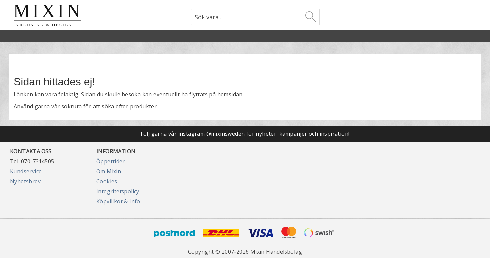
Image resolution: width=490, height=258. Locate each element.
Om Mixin (108, 171)
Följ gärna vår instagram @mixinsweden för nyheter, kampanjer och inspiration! (245, 133)
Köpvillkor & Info (118, 201)
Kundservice (25, 171)
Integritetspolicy (117, 191)
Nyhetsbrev (25, 181)
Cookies (106, 181)
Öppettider (110, 161)
